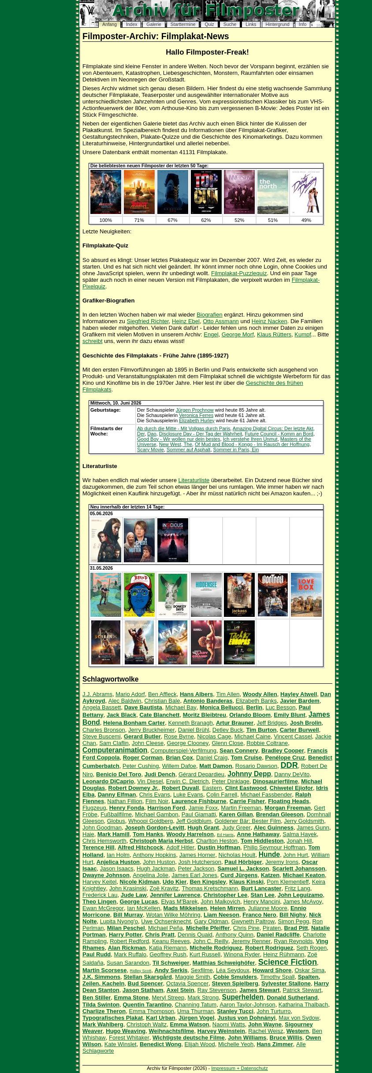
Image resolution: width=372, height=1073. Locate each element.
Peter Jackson (196, 868)
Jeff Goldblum (194, 821)
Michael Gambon (156, 814)
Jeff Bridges (271, 722)
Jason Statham (143, 990)
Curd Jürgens (239, 875)
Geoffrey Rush (167, 954)
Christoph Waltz (146, 1024)
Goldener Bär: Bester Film (248, 821)
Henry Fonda (126, 807)
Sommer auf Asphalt (188, 449)
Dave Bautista (143, 707)
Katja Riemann (167, 947)
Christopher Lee (226, 895)
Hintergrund (278, 24)
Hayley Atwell (298, 694)
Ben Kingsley (208, 881)
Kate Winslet (120, 1044)
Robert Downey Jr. (133, 788)
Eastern (212, 788)
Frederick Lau (99, 895)
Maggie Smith (192, 976)
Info (302, 24)
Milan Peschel (126, 928)
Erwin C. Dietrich (187, 781)
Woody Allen (260, 694)
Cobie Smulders (235, 976)
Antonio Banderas (208, 700)
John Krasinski (128, 888)
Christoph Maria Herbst (161, 840)
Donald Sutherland (292, 997)
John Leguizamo (300, 895)
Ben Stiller (96, 997)
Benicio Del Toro (118, 774)
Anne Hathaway (258, 834)
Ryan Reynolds (293, 941)
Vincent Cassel (293, 736)
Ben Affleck (162, 694)
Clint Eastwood (246, 788)
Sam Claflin (113, 743)
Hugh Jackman (156, 868)
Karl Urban (160, 1017)
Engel (211, 334)
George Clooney (188, 743)
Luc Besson (281, 707)
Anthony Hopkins (154, 855)
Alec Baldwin (124, 700)
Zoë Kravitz (164, 888)
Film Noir (156, 801)
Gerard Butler (142, 736)
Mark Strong (203, 997)
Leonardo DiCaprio (108, 781)
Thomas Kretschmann (210, 888)
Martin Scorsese (104, 970)
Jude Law (134, 895)
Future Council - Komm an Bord (279, 433)
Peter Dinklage (230, 781)
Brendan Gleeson (280, 814)
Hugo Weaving (125, 1031)
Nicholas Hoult (237, 855)
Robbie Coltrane (267, 743)
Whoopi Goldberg (150, 821)
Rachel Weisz (265, 1031)
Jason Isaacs (117, 868)
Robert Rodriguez (269, 947)
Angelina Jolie (150, 875)
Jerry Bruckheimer (151, 729)
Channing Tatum (195, 1004)
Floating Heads (288, 801)
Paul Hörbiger (243, 862)
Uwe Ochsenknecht (166, 921)
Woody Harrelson (190, 834)
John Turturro (273, 1011)
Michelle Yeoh (235, 1044)
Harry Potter (125, 934)
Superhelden (243, 997)
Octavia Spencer (187, 983)
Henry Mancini (261, 901)
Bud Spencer (145, 983)
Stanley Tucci (235, 1011)
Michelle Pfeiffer (208, 928)
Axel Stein (180, 990)
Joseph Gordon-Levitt (154, 827)
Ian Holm (118, 855)
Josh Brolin (306, 722)
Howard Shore (272, 970)
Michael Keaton (304, 875)
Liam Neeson (221, 914)
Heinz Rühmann (283, 954)
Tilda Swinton (100, 1004)
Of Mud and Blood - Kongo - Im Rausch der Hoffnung (252, 444)
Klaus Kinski (246, 881)
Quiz (209, 24)
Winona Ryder (241, 954)
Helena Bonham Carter (134, 722)
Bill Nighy (292, 914)
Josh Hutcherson (200, 862)
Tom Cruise (246, 757)
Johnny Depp (249, 774)
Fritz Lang (297, 888)
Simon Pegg (293, 921)
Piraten (272, 928)
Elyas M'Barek (179, 901)
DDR (289, 765)
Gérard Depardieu (201, 774)
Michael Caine (252, 736)
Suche (229, 24)
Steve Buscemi (101, 736)
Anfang (109, 24)
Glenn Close (227, 743)
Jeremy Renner (251, 941)
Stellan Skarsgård (147, 976)
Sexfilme (202, 970)
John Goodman (102, 827)
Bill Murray (128, 914)
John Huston (159, 862)
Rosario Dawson (256, 766)
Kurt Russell (205, 954)
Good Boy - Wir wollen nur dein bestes (178, 439)
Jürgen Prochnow (195, 410)
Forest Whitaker (129, 1037)
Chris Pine (246, 928)
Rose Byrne (179, 736)
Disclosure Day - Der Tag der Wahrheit (200, 433)
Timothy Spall (277, 976)
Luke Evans (188, 794)
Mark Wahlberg (102, 1024)
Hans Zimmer (275, 1044)
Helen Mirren (227, 908)
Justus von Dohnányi (246, 1017)
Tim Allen (228, 694)
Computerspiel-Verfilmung (184, 750)
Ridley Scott (141, 971)
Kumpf (302, 334)
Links (251, 24)
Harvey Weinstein (221, 1031)
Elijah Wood (200, 1044)
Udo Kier (174, 881)
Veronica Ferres (196, 415)
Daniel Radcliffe (278, 934)
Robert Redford (129, 941)
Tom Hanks (148, 834)
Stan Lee (263, 895)
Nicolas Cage (214, 736)
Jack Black (121, 715)
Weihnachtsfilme (171, 1031)
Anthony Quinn (234, 934)
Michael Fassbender (266, 794)
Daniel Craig (212, 757)
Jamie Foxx (203, 807)
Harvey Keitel (99, 881)
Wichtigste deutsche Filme (189, 1037)
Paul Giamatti (199, 814)
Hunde (269, 854)
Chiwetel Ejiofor (291, 788)
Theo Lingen (99, 901)
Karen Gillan (236, 814)
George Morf (238, 334)
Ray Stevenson (216, 990)
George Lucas (139, 901)
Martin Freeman (241, 807)
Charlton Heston (217, 840)
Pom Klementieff (288, 881)
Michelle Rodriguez (216, 947)
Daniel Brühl (193, 729)
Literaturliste (194, 480)
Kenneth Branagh (190, 722)
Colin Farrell (221, 794)
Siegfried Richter (147, 321)
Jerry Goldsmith (304, 821)
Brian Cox (179, 757)
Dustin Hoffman (218, 847)
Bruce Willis (286, 1037)
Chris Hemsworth (104, 840)
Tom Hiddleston (262, 840)
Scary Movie (150, 449)
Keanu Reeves (171, 941)
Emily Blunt (289, 715)
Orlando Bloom (250, 715)
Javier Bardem (300, 700)
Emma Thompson (151, 1011)
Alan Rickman (127, 947)
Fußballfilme (116, 814)
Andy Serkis (170, 970)
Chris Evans (154, 794)
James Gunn (313, 827)
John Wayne (265, 1024)
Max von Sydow (299, 1017)
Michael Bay (181, 707)
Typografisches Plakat (112, 1017)
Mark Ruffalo (130, 954)
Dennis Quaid (195, 934)
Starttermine (183, 24)
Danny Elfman (117, 794)
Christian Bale (162, 700)
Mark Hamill (113, 834)
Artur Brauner (234, 722)
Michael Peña (165, 928)
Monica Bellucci (221, 707)
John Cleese (148, 743)
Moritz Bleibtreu (204, 715)
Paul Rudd (96, 954)
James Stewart (259, 990)
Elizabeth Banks (256, 700)
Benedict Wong (160, 1044)
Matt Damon (215, 766)
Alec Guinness (274, 827)
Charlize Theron (104, 1011)
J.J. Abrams (97, 694)
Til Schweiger (171, 962)
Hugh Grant (203, 827)
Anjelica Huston (118, 862)
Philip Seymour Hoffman (274, 847)
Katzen (270, 875)
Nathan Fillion (124, 801)
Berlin (254, 707)
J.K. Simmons (101, 976)
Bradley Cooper (282, 750)
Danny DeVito (291, 774)
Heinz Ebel (186, 321)
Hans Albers (196, 694)
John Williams (247, 1037)
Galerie (153, 24)
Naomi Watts (228, 1024)
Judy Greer (236, 827)
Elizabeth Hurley (196, 420)
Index (131, 24)
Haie (88, 834)
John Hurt (295, 855)
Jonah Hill (299, 840)
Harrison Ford (166, 807)
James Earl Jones (194, 875)
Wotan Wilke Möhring (173, 914)
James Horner (197, 855)
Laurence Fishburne (198, 801)
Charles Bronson (103, 729)
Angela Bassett (101, 707)
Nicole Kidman (140, 881)
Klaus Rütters (274, 334)
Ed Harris (225, 835)
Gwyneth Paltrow (253, 921)
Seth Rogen (312, 947)
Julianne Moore (267, 908)
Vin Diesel (150, 781)
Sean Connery (238, 750)
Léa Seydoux (232, 970)
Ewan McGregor (103, 908)
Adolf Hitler (181, 847)
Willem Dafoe (179, 766)
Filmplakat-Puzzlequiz (239, 273)
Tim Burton (261, 729)
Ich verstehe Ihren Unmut (250, 439)
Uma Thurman (195, 1011)
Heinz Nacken (269, 321)
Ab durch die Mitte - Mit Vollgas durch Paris (183, 428)
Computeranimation (114, 750)
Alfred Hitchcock (140, 847)
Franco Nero (259, 914)
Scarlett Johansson (298, 868)
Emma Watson (189, 1024)
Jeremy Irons (281, 862)
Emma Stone (131, 997)
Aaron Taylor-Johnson (247, 1004)
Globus (116, 821)
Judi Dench (160, 774)
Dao (151, 433)
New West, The (175, 444)
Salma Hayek (299, 834)
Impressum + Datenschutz (239, 1068)
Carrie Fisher (247, 801)
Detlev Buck (227, 729)
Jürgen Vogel (196, 1017)
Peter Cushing (141, 766)
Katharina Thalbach (303, 1004)
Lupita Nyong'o (119, 921)
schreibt (92, 341)
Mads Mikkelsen (185, 908)
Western (297, 1031)
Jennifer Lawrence (175, 895)
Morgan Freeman (287, 807)
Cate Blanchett (159, 715)
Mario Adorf (130, 694)
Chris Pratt (159, 934)
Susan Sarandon (128, 962)
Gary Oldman (211, 921)
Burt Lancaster (261, 888)
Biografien (210, 314)
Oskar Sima (309, 970)
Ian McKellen (143, 908)
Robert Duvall (180, 788)
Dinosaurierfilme (275, 781)
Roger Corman (143, 757)
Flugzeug (94, 807)
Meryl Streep (168, 997)
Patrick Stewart (302, 990)
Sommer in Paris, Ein (236, 449)
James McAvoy (302, 901)
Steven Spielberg (235, 983)
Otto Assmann (221, 321)
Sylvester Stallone (286, 983)
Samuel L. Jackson (243, 868)
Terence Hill (98, 847)
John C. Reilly (210, 941)
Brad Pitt (296, 928)
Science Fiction (287, 962)
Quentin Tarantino (147, 1004)
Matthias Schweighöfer (224, 962)
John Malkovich (220, 901)
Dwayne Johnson (106, 875)
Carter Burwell (299, 729)
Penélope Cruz (285, 757)
